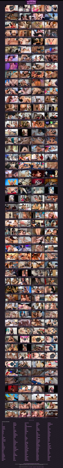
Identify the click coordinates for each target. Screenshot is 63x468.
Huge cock (38, 439)
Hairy (37, 427)
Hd (36, 431)
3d (2, 424)
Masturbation (50, 424)
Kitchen (37, 451)
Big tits (3, 449)
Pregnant (49, 456)
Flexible (26, 447)
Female (26, 437)
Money (49, 431)
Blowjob (3, 455)
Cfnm (14, 432)
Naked (49, 433)
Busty (14, 427)
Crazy (14, 445)
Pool (48, 454)
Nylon (49, 439)
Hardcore (38, 430)
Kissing (37, 450)
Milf (48, 426)
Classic (14, 437)
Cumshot (14, 450)
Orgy (48, 444)
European (26, 431)
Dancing (14, 454)
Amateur (3, 426)
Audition (3, 437)
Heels (37, 432)
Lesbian (37, 456)
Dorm (26, 425)
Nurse (49, 438)
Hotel (37, 436)
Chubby (14, 436)
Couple (14, 444)
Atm (2, 436)
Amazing (3, 427)
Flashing (26, 445)
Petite (49, 451)
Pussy (49, 459)
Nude (48, 437)
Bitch (3, 451)
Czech (14, 453)
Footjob (26, 449)
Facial (26, 433)
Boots (3, 457)
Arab (3, 432)
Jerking (37, 449)
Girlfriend (26, 460)
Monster (49, 432)
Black (3, 453)
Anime (3, 431)
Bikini (3, 450)
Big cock (3, 448)
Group (37, 425)
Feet (25, 436)
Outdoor (49, 445)
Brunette (14, 424)
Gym (37, 426)
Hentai (37, 433)
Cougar (14, 443)
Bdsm (3, 443)
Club (14, 439)
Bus (14, 426)
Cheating (14, 433)
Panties (49, 447)
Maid (37, 460)
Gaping (26, 457)
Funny (26, 453)
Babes (3, 438)
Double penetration (28, 426)
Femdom (26, 438)
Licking (37, 457)
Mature (49, 425)
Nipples (49, 436)
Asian (3, 433)
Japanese (37, 448)
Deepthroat (15, 455)
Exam (26, 432)
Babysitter (3, 439)
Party (49, 449)
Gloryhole (38, 424)
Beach (3, 444)
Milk (48, 427)
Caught (14, 430)
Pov (48, 455)
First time (26, 443)
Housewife (38, 437)
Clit (14, 438)
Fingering (26, 442)
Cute (14, 451)
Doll (25, 424)
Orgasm (49, 443)
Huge (37, 438)
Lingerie (37, 459)
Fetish (26, 439)
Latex (37, 453)
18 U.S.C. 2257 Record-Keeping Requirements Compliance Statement (31, 463)
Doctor (14, 460)
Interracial (38, 445)
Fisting (26, 444)
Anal (2, 430)
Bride (3, 460)
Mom (48, 430)
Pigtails (49, 453)
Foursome (26, 450)
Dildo (14, 457)
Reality (49, 460)
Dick (14, 456)
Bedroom (3, 447)
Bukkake (14, 425)
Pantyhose (49, 448)
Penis (48, 450)
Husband (37, 442)
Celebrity (14, 431)
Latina (37, 454)
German (26, 459)
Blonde (3, 454)
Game (26, 455)
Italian (37, 447)
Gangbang (26, 456)
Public (49, 457)
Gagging (26, 454)
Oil (48, 442)
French (26, 451)
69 (2, 425)
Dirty (14, 459)
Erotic (26, 430)
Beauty (3, 445)
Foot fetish (27, 448)
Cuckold (14, 448)
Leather (37, 455)
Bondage (3, 456)
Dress (26, 427)
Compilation (15, 442)
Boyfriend (3, 459)
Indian (37, 443)
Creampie (14, 447)
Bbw (2, 442)
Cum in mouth (15, 449)
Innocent (37, 444)
